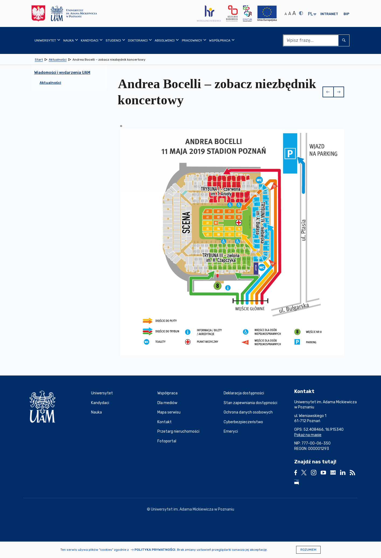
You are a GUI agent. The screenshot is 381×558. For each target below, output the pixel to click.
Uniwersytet (102, 393)
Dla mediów (167, 403)
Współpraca (167, 393)
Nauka (96, 412)
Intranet (329, 14)
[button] (328, 92)
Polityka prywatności (154, 550)
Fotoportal (166, 441)
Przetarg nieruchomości (178, 431)
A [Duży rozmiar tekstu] (294, 13)
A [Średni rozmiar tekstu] (289, 13)
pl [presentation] (310, 14)
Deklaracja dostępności (244, 393)
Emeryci (231, 431)
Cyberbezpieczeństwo (243, 422)
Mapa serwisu (169, 412)
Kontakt (164, 422)
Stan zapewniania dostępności (250, 403)
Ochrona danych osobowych (248, 412)
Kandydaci (100, 403)
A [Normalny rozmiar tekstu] (286, 14)
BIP (346, 14)
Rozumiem (308, 550)
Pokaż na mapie (307, 435)
